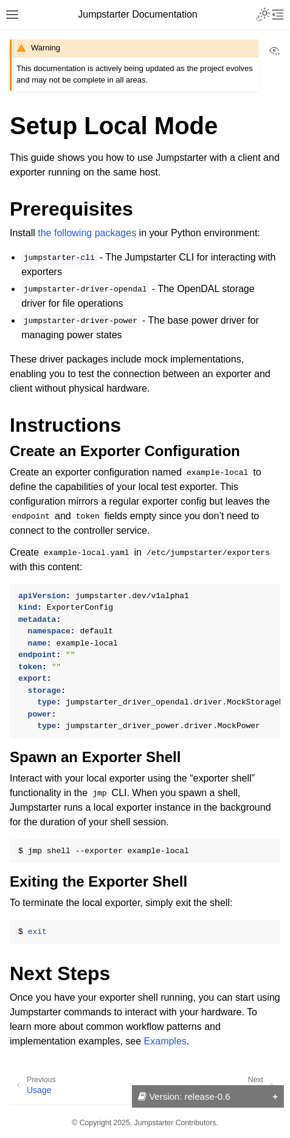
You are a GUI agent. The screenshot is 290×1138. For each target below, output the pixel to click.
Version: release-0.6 (184, 1096)
